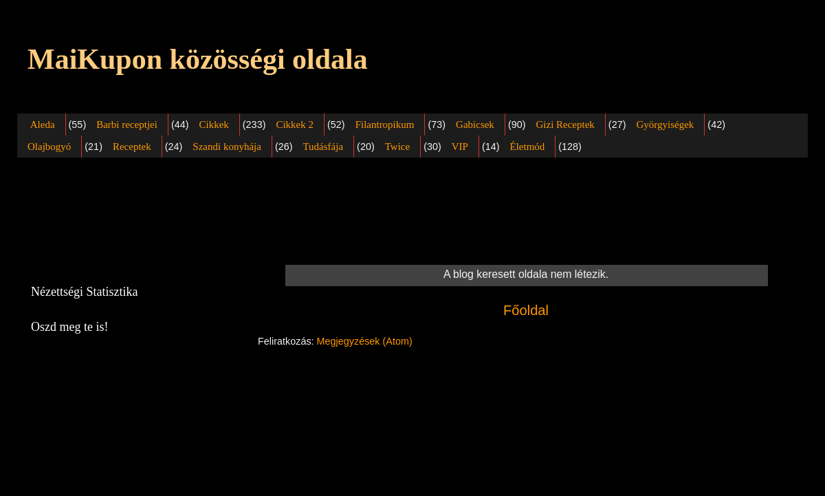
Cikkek (213, 124)
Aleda (42, 124)
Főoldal (526, 310)
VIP (460, 146)
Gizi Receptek (565, 124)
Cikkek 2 (295, 124)
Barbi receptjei (126, 124)
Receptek (132, 146)
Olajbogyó (49, 146)
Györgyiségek (665, 124)
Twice (397, 146)
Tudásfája (322, 146)
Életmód (526, 146)
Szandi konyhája (226, 146)
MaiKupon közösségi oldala (198, 59)
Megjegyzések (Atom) (364, 341)
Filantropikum (385, 124)
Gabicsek (475, 124)
